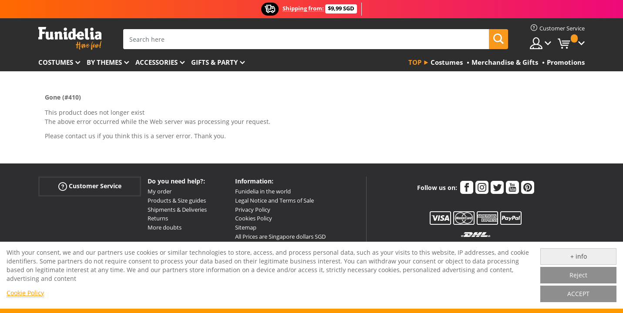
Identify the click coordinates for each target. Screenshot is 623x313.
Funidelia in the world (263, 191)
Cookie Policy (25, 293)
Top (414, 62)
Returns (158, 218)
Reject (578, 275)
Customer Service (89, 186)
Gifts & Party (214, 62)
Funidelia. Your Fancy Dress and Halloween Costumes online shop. (69, 38)
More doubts (165, 227)
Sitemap (245, 227)
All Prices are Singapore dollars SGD (280, 236)
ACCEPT (578, 294)
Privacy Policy (252, 209)
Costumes (55, 62)
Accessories (156, 62)
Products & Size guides (177, 200)
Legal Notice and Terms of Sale (274, 200)
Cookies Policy (253, 218)
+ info (578, 256)
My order (160, 191)
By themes (104, 62)
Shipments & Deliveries (177, 209)
